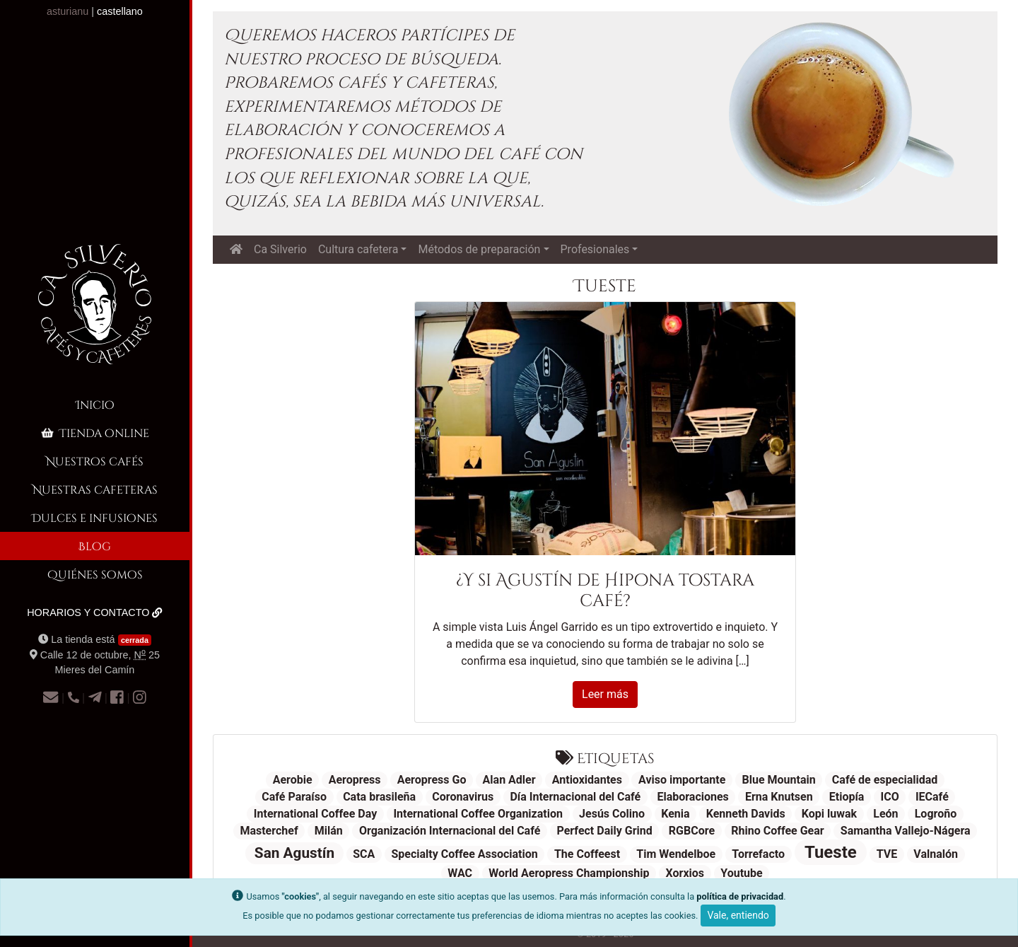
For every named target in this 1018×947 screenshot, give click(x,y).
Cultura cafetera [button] (358, 249)
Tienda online (94, 432)
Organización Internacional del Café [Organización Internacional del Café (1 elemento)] (449, 830)
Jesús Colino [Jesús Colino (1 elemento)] (612, 813)
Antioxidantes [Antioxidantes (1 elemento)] (587, 779)
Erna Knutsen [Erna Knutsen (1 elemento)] (779, 796)
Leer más (605, 694)
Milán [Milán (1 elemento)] (329, 830)
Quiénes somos (95, 574)
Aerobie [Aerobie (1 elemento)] (292, 779)
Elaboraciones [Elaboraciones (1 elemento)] (692, 796)
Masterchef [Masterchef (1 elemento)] (269, 830)
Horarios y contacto (95, 612)
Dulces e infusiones (95, 517)
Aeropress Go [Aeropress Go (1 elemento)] (432, 779)
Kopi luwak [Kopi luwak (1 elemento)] (829, 813)
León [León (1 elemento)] (885, 813)
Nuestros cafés (95, 460)
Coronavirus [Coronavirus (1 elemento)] (462, 796)
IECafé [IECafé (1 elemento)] (932, 796)
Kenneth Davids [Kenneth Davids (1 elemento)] (745, 813)
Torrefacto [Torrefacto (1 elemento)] (758, 854)
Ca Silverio (280, 249)
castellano (120, 11)
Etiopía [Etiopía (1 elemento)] (847, 796)
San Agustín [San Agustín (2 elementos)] (294, 852)
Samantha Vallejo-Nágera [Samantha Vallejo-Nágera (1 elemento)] (906, 830)
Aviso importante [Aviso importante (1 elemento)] (681, 779)
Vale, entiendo (737, 915)
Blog (94, 545)
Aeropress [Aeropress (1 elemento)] (355, 779)
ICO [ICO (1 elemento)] (890, 796)
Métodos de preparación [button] (479, 249)
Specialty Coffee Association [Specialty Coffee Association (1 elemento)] (464, 854)
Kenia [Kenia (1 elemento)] (675, 813)
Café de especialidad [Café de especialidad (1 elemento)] (885, 779)
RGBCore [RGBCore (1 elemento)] (692, 830)
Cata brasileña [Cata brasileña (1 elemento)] (379, 796)
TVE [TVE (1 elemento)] (887, 854)
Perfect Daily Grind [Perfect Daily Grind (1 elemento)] (605, 830)
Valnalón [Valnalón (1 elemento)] (935, 854)
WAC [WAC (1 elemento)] (459, 873)
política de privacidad (739, 896)
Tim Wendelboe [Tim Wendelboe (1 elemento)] (675, 854)
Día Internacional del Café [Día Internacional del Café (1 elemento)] (575, 796)
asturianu (67, 11)
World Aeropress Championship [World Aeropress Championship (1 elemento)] (568, 873)
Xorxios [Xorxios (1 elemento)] (685, 873)
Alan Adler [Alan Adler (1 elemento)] (509, 779)
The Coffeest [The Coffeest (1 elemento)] (587, 854)
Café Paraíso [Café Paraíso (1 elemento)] (294, 796)
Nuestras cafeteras (95, 489)
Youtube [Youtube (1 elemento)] (741, 873)
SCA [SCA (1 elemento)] (364, 854)
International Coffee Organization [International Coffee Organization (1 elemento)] (478, 813)
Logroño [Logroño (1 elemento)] (935, 813)
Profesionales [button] (595, 249)
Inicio (95, 404)
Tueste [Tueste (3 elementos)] (831, 852)
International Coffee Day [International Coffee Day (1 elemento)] (315, 813)
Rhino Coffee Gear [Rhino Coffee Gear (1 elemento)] (777, 830)
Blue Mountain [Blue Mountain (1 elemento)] (779, 779)
